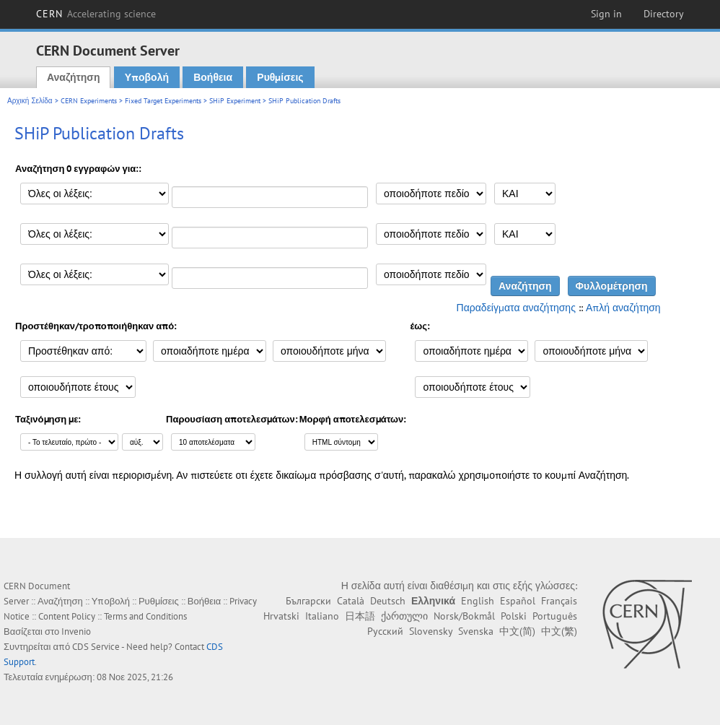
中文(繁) (559, 631)
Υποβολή (147, 77)
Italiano (322, 615)
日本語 (360, 615)
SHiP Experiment (234, 100)
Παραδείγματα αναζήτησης (516, 307)
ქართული (404, 615)
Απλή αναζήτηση (623, 307)
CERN (96, 13)
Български (308, 600)
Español (517, 600)
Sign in (606, 13)
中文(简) (517, 631)
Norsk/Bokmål (464, 615)
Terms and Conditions (145, 616)
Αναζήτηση (73, 77)
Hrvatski (281, 615)
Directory (664, 13)
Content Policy (66, 616)
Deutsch (387, 600)
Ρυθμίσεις (280, 77)
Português (554, 615)
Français (559, 600)
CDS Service (96, 647)
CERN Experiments (89, 100)
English (477, 600)
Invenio (76, 631)
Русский (385, 631)
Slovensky (430, 631)
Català (350, 600)
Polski (514, 615)
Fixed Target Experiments (163, 100)
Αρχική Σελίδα (30, 100)
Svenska (475, 631)
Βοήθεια (212, 77)
